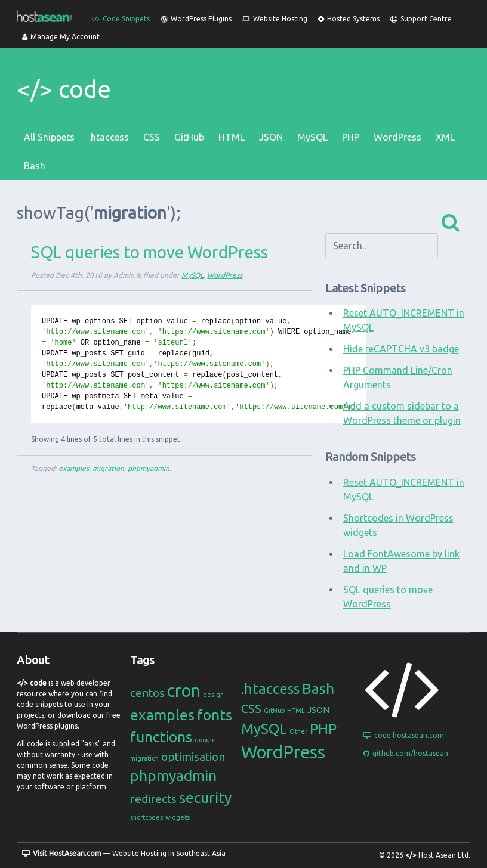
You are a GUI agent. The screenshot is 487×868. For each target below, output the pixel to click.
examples (73, 468)
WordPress (397, 137)
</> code (64, 89)
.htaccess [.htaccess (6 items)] (270, 689)
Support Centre (421, 19)
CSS (151, 137)
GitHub (189, 137)
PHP (350, 137)
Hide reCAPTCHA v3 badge (401, 348)
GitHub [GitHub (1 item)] (274, 710)
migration (108, 468)
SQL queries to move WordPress (149, 252)
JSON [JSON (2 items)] (318, 710)
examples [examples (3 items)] (162, 714)
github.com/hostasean (405, 753)
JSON (271, 137)
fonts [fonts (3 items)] (214, 714)
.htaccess (109, 137)
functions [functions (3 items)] (161, 736)
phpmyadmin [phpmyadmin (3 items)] (173, 775)
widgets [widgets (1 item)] (177, 817)
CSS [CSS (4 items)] (251, 708)
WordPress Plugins (196, 19)
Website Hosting (274, 19)
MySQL (312, 137)
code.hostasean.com (403, 735)
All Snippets (49, 137)
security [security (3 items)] (205, 797)
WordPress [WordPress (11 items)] (283, 752)
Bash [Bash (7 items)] (318, 688)
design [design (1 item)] (213, 694)
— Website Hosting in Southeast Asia (124, 853)
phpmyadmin (148, 468)
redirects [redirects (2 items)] (153, 798)
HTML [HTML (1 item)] (296, 710)
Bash (34, 165)
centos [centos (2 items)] (147, 692)
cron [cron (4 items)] (184, 690)
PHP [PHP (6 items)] (323, 729)
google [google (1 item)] (205, 739)
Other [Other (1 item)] (298, 731)
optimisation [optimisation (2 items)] (193, 756)
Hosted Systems (349, 19)
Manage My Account (61, 37)
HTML (231, 137)
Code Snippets (121, 19)
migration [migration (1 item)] (144, 758)
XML (445, 137)
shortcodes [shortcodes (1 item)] (146, 817)
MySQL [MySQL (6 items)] (264, 729)
